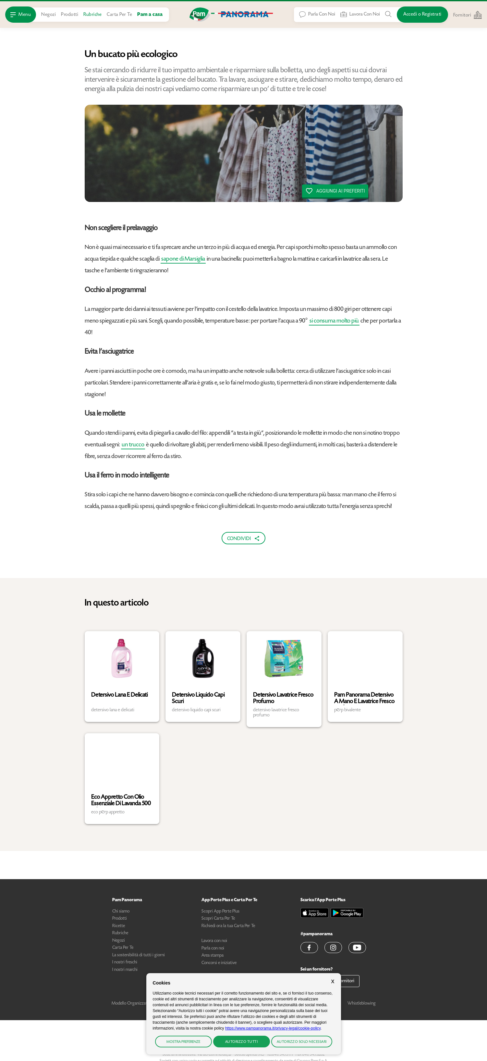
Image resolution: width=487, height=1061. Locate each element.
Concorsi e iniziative (219, 963)
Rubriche (92, 14)
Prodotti (69, 14)
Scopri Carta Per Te (218, 918)
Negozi (48, 14)
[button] (309, 947)
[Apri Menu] (20, 14)
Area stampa (212, 955)
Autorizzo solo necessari (302, 1042)
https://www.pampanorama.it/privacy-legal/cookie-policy (273, 1028)
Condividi (243, 538)
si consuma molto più (334, 321)
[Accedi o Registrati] (422, 14)
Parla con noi (212, 948)
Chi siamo (120, 911)
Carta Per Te (119, 14)
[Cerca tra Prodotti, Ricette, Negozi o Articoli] (388, 14)
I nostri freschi (124, 962)
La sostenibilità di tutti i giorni (138, 955)
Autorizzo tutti (241, 1042)
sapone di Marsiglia (183, 259)
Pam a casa (150, 14)
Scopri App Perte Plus (220, 911)
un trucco (133, 445)
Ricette (118, 926)
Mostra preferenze (183, 1042)
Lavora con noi (214, 941)
